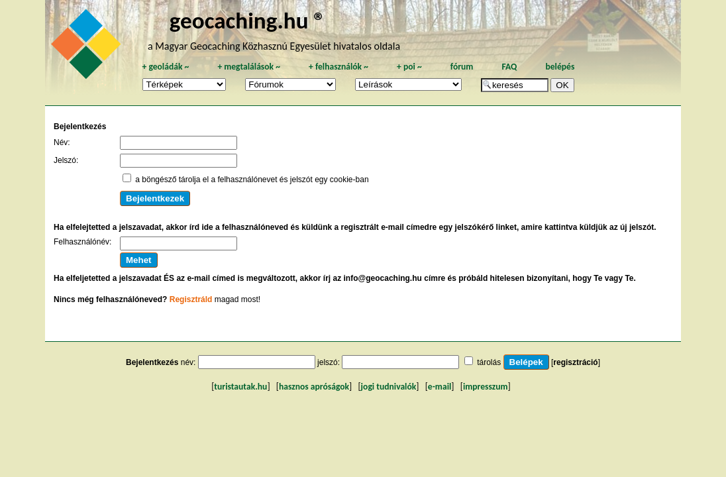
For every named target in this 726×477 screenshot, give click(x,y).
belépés (559, 66)
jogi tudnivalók (389, 386)
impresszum (485, 386)
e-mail (439, 386)
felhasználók (338, 66)
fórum (462, 66)
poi (409, 66)
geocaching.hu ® (248, 20)
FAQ (509, 66)
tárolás (489, 362)
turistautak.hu (240, 386)
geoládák (165, 66)
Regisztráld (191, 299)
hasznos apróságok (314, 386)
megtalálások (249, 66)
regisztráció (575, 362)
